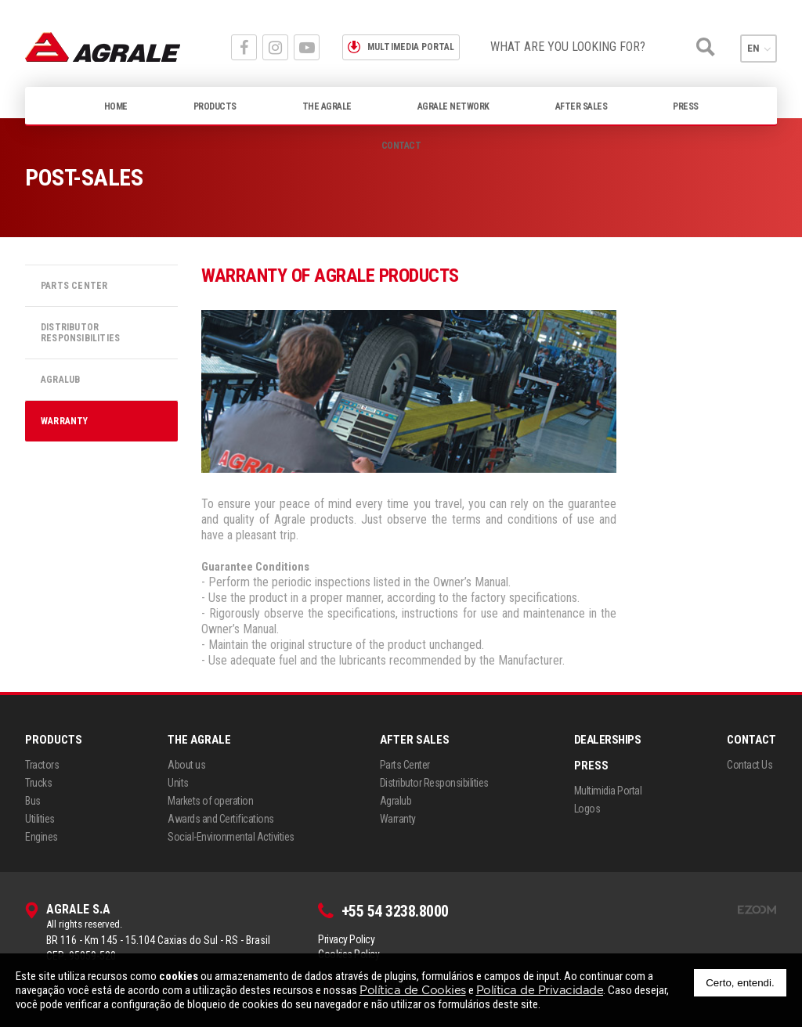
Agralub (60, 379)
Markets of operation (210, 801)
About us (186, 765)
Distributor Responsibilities (80, 333)
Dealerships (607, 740)
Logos (587, 808)
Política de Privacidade (540, 989)
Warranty (65, 421)
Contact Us (749, 765)
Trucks (38, 783)
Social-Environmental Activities (231, 837)
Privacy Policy (346, 939)
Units (178, 783)
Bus (33, 801)
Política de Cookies (412, 989)
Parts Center (74, 285)
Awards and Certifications (221, 819)
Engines (41, 837)
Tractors (42, 765)
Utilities (40, 819)
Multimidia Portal (608, 790)
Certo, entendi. (740, 983)
